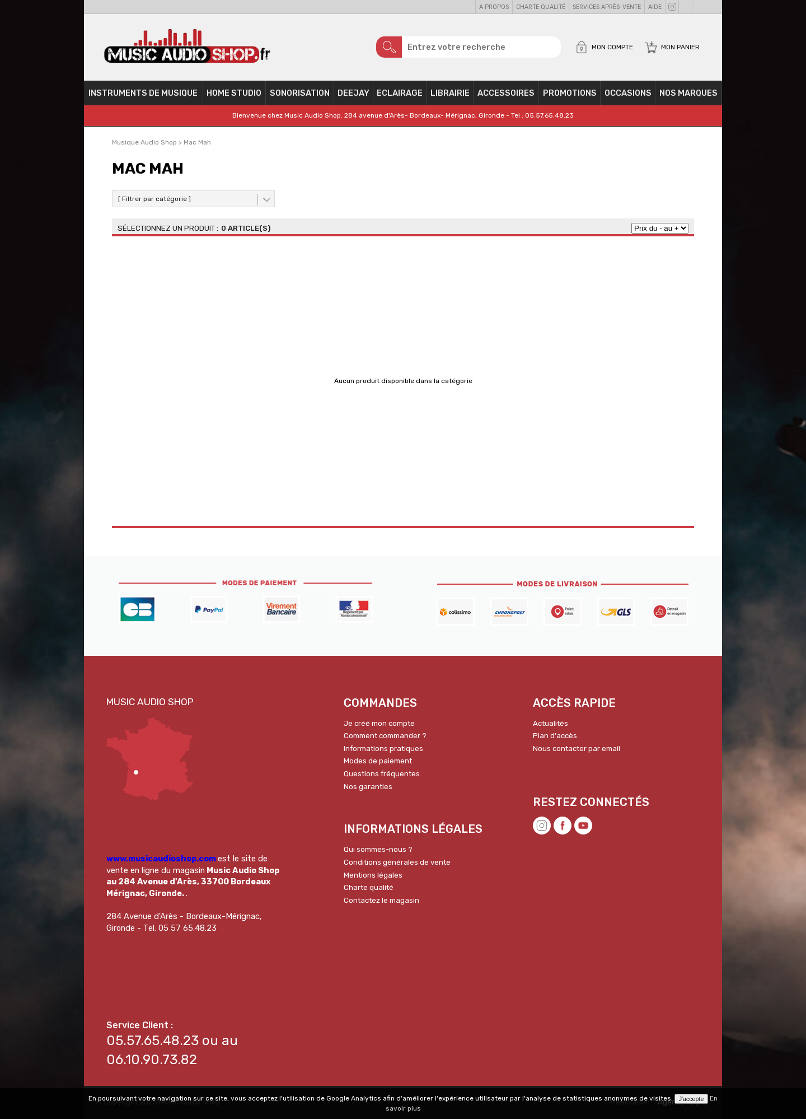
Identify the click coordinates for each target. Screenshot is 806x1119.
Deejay (353, 93)
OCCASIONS (628, 93)
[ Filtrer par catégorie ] (154, 199)
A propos (494, 7)
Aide (655, 7)
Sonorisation (300, 93)
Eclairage (400, 93)
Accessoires (506, 93)
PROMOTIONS (570, 93)
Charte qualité (540, 7)
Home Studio (234, 93)
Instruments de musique (143, 93)
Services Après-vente (607, 7)
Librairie (450, 93)
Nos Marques (688, 93)
